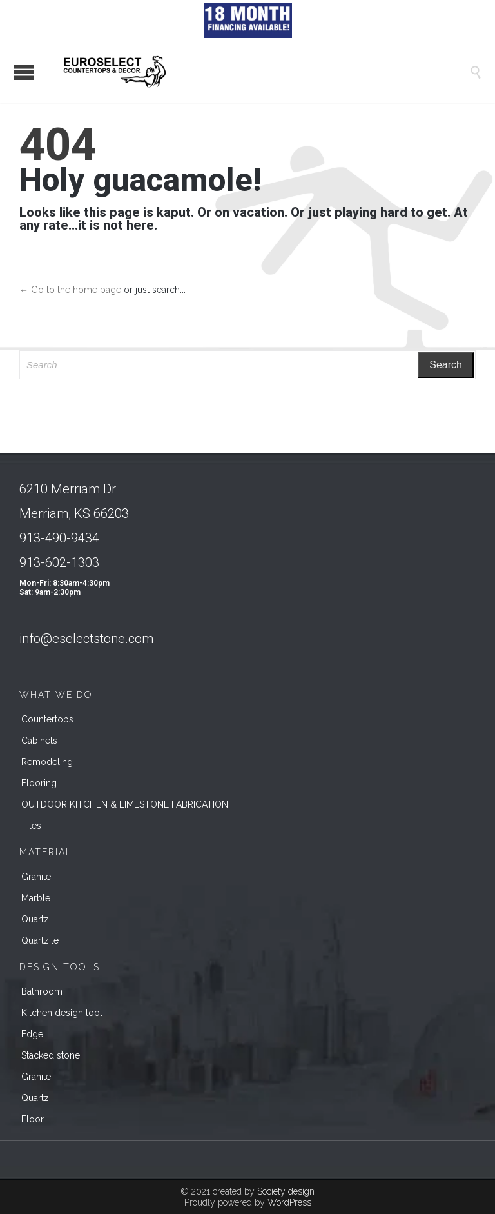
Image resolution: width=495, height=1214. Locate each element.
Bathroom (42, 991)
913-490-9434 (59, 538)
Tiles (31, 826)
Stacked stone (50, 1055)
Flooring (39, 783)
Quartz (35, 919)
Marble (35, 898)
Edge (32, 1034)
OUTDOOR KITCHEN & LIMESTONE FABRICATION (124, 804)
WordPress (289, 1202)
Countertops (47, 719)
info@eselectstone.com (86, 638)
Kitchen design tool (61, 1013)
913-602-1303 (59, 562)
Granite (36, 876)
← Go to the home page (70, 289)
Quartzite (40, 940)
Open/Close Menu (24, 72)
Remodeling (47, 762)
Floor (32, 1119)
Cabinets (39, 740)
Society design (286, 1191)
